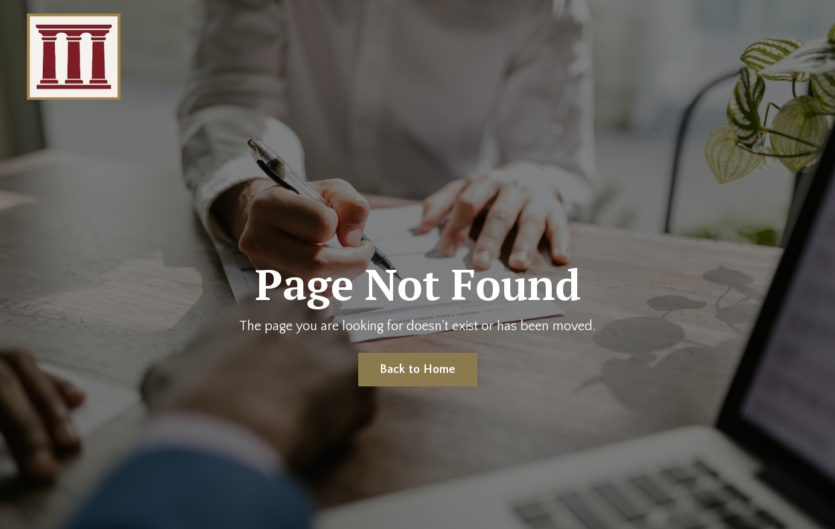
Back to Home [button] (418, 369)
